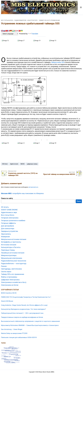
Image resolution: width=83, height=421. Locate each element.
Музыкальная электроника (11, 258)
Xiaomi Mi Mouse (7, 301)
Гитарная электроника (9, 218)
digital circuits (14, 164)
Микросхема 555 (57, 62)
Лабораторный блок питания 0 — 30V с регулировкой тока (22, 313)
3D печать (5, 207)
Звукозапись (6, 234)
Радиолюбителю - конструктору (26, 20)
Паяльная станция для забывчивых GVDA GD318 (19, 337)
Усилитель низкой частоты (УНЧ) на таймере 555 (23, 174)
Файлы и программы (9, 277)
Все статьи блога (7, 20)
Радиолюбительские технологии (13, 261)
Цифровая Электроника (10, 280)
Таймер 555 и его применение (49, 20)
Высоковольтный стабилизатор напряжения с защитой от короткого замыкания (30, 321)
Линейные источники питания (12, 253)
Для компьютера (7, 228)
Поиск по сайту (7, 198)
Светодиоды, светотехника (11, 269)
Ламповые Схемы (8, 250)
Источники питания (8, 245)
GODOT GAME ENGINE (9, 210)
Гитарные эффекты (8, 223)
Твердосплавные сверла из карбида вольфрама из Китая (22, 317)
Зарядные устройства (9, 231)
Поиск (79, 201)
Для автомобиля (7, 226)
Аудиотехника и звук (9, 212)
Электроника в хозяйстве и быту (13, 282)
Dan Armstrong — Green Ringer (11, 329)
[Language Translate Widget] (9, 34)
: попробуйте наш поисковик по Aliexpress (22, 193)
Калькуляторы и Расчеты (11, 247)
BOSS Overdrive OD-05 (8, 293)
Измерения (5, 237)
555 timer (5, 164)
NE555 (22, 164)
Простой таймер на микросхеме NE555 (59, 174)
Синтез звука (6, 272)
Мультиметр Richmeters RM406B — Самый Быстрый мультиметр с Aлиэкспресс (30, 325)
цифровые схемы (32, 164)
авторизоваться (33, 187)
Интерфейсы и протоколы (11, 242)
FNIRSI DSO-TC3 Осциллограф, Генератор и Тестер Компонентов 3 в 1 (26, 297)
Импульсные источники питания (13, 239)
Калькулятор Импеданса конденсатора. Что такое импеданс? (23, 309)
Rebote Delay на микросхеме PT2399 (14, 333)
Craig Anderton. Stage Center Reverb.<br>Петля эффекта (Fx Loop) (24, 305)
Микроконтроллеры (9, 255)
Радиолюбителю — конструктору (13, 263)
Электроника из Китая (9, 285)
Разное (4, 266)
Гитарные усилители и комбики (13, 220)
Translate (33, 34)
